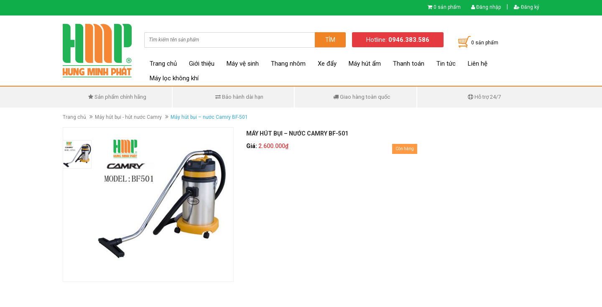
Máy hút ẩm (365, 63)
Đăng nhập (486, 7)
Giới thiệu (201, 63)
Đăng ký (526, 7)
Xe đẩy (327, 63)
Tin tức (446, 63)
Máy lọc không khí (174, 78)
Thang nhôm (288, 63)
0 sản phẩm (447, 7)
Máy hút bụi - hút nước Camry (128, 117)
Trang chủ (163, 63)
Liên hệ (477, 63)
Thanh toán (408, 63)
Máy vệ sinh (243, 63)
